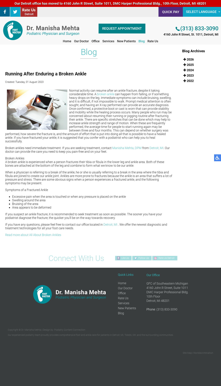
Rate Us (152, 41)
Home (67, 41)
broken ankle (105, 94)
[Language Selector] (202, 12)
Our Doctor (81, 41)
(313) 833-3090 (199, 28)
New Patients (126, 41)
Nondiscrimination (203, 353)
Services (108, 41)
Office (96, 41)
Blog (141, 41)
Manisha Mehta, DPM (127, 148)
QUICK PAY (170, 12)
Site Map (187, 353)
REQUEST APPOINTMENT (122, 28)
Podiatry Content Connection (69, 329)
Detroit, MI (157, 148)
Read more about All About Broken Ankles (33, 235)
